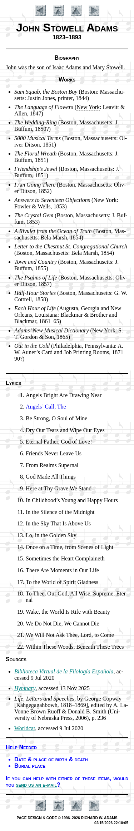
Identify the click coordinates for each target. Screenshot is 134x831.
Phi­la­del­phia (67, 346)
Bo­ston (89, 92)
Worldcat (24, 728)
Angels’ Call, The (46, 407)
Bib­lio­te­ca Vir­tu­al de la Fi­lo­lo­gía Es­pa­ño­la (63, 671)
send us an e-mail (36, 785)
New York (88, 107)
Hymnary (25, 688)
